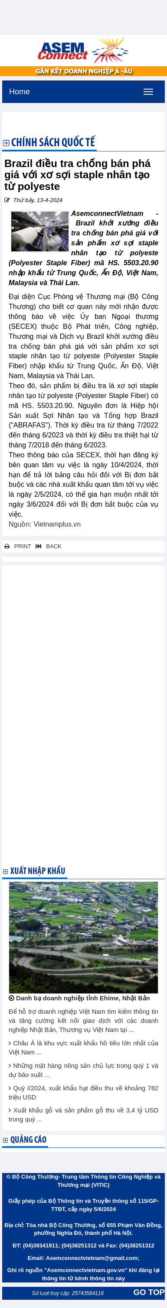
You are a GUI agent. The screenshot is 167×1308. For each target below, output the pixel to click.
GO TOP (149, 1292)
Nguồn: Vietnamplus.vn (45, 524)
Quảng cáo (28, 1140)
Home (19, 90)
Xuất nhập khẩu (37, 871)
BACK (47, 546)
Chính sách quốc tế (53, 143)
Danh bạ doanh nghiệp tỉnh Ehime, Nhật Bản (83, 998)
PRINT (17, 546)
